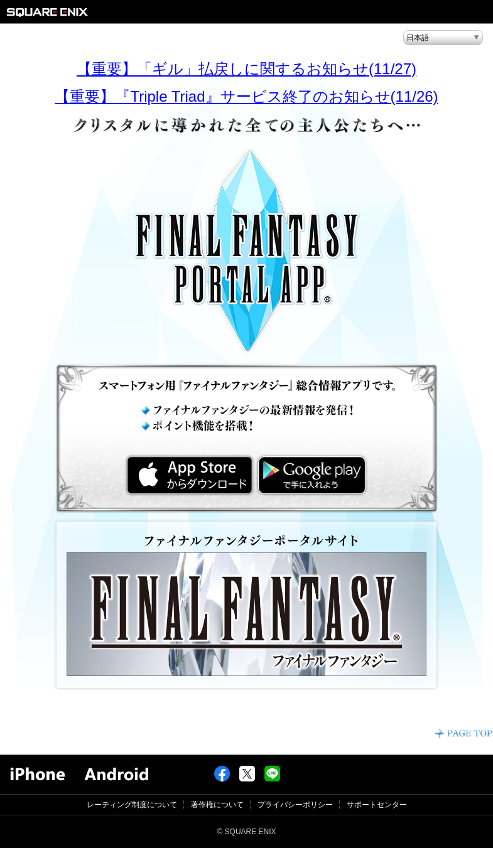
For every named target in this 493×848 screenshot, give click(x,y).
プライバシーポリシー (295, 804)
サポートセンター (377, 804)
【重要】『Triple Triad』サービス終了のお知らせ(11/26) (246, 96)
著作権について (217, 804)
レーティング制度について (132, 804)
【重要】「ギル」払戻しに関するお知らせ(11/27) (246, 68)
